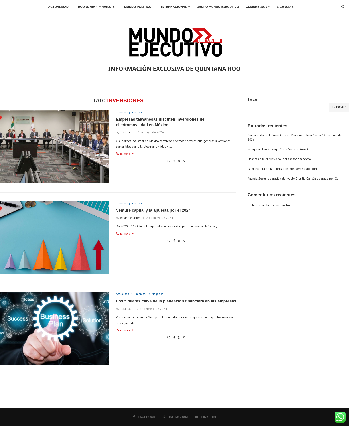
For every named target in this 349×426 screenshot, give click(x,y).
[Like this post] (168, 161)
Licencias (285, 6)
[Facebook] (144, 417)
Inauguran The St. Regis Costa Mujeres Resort (278, 149)
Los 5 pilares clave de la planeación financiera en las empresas (176, 301)
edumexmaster (130, 218)
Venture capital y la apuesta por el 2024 (153, 210)
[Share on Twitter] (179, 161)
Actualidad (58, 6)
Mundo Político (138, 6)
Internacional (174, 6)
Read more (125, 154)
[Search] (342, 6)
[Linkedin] (205, 417)
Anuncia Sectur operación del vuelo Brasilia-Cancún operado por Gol (293, 178)
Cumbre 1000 (256, 6)
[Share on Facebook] (174, 161)
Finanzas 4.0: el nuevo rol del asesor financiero (279, 159)
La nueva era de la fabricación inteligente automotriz (283, 169)
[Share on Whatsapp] (184, 161)
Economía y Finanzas (96, 6)
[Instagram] (175, 417)
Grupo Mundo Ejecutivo (218, 6)
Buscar (252, 99)
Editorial (125, 132)
